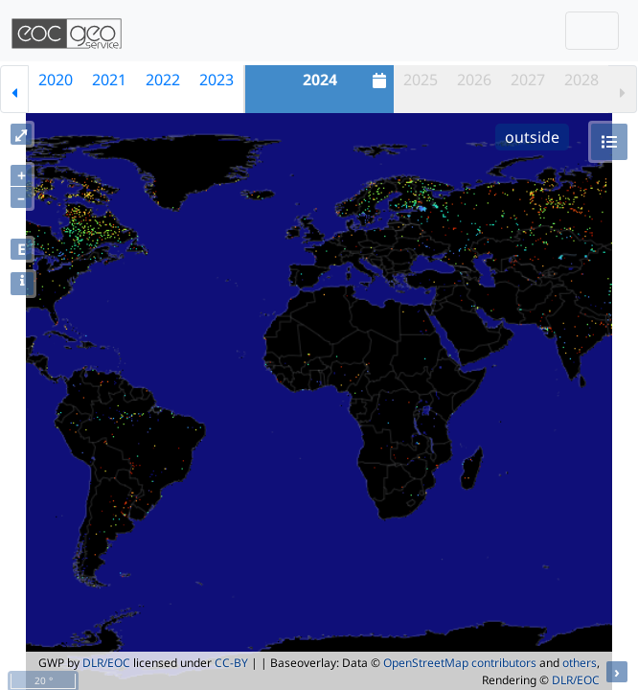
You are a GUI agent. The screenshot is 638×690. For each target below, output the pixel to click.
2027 (528, 79)
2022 (163, 79)
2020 (55, 79)
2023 (216, 79)
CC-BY (231, 663)
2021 (109, 79)
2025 (420, 79)
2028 (581, 79)
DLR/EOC (106, 663)
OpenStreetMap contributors (459, 663)
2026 (474, 79)
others (579, 663)
